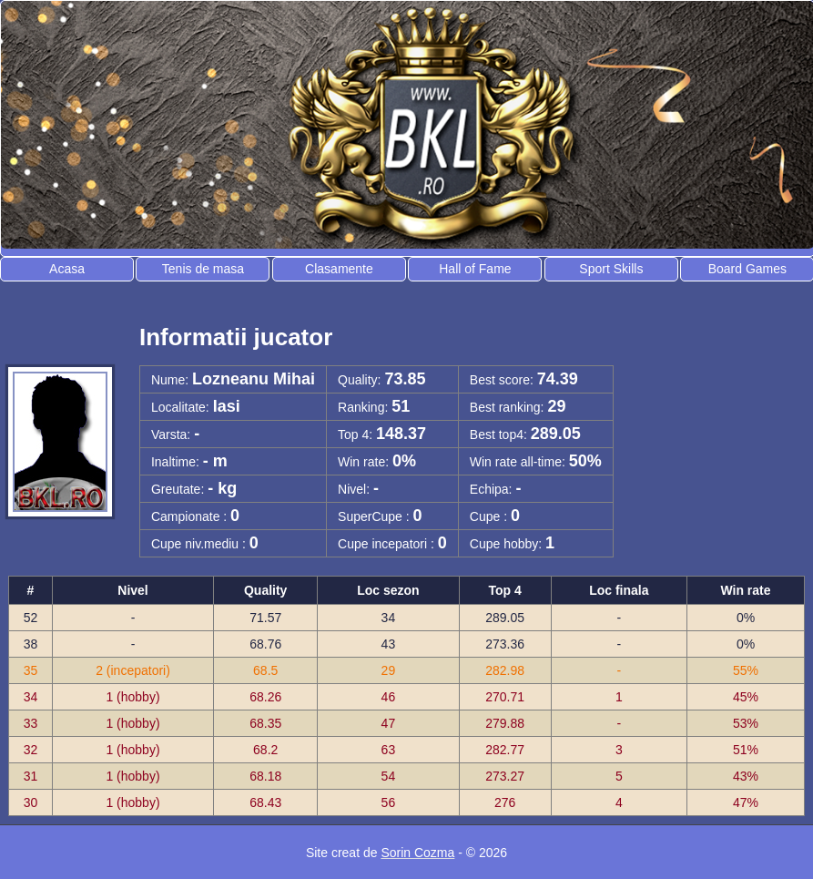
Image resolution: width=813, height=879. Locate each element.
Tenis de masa (203, 268)
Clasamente (339, 268)
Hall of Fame (475, 268)
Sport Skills (611, 268)
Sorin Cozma (417, 852)
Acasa (67, 268)
